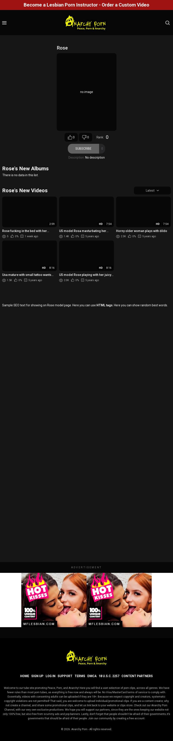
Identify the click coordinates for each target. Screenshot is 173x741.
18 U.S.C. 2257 (109, 676)
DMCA (91, 676)
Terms (80, 676)
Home (24, 676)
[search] (167, 23)
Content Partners (137, 676)
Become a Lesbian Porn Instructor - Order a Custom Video (86, 5)
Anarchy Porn (79, 729)
